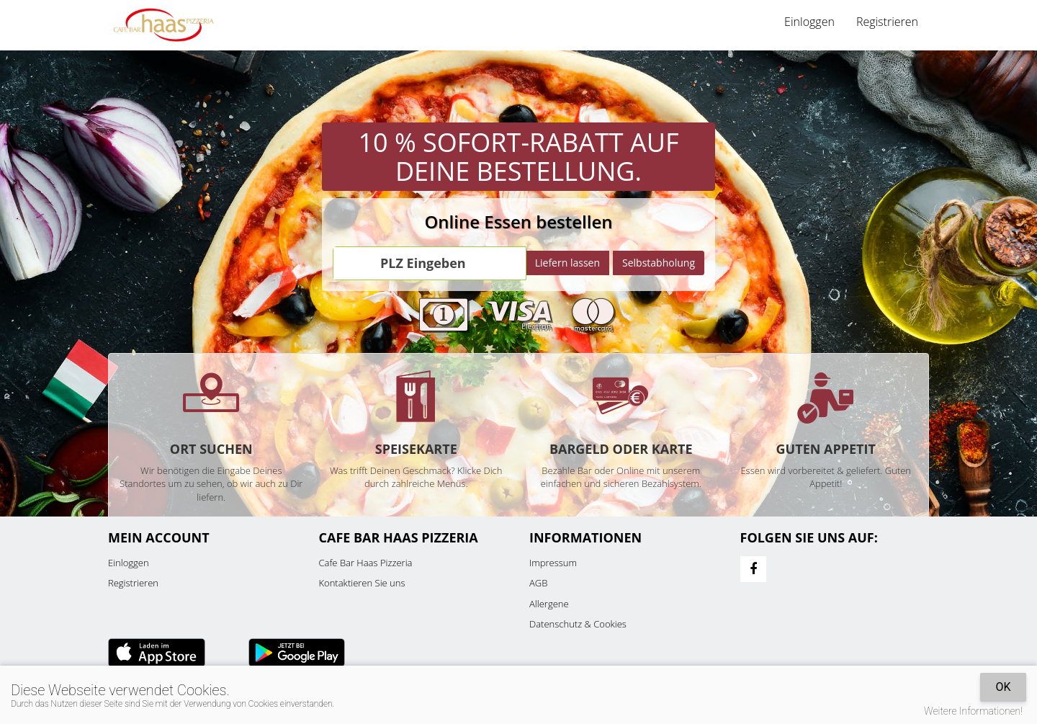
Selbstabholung (658, 262)
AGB (538, 582)
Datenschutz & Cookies (578, 623)
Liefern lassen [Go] (567, 262)
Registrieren (887, 22)
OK (1002, 687)
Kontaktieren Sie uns (362, 582)
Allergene (549, 603)
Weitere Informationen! (973, 711)
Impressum (553, 562)
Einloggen (809, 22)
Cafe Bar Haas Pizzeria (366, 562)
